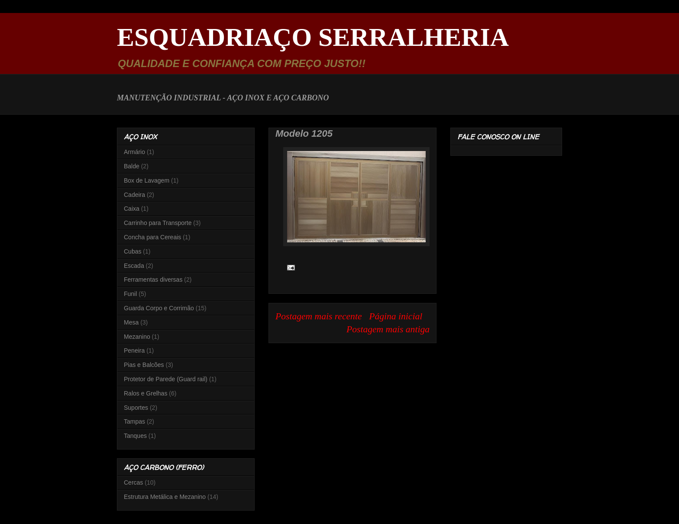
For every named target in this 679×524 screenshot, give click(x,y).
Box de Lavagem (146, 180)
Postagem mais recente (318, 316)
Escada (134, 265)
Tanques (135, 435)
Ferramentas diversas (153, 279)
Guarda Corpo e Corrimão (159, 308)
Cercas (133, 482)
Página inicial (395, 316)
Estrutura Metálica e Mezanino (165, 496)
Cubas (132, 251)
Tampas (134, 421)
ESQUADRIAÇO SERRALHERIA (313, 37)
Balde (131, 166)
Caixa (131, 208)
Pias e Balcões (144, 364)
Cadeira (134, 194)
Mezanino (137, 336)
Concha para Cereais (152, 237)
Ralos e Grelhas (145, 393)
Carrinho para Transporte (157, 222)
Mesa (131, 322)
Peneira (134, 350)
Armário (134, 151)
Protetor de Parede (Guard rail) (165, 379)
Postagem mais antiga (388, 329)
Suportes (136, 407)
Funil (130, 293)
